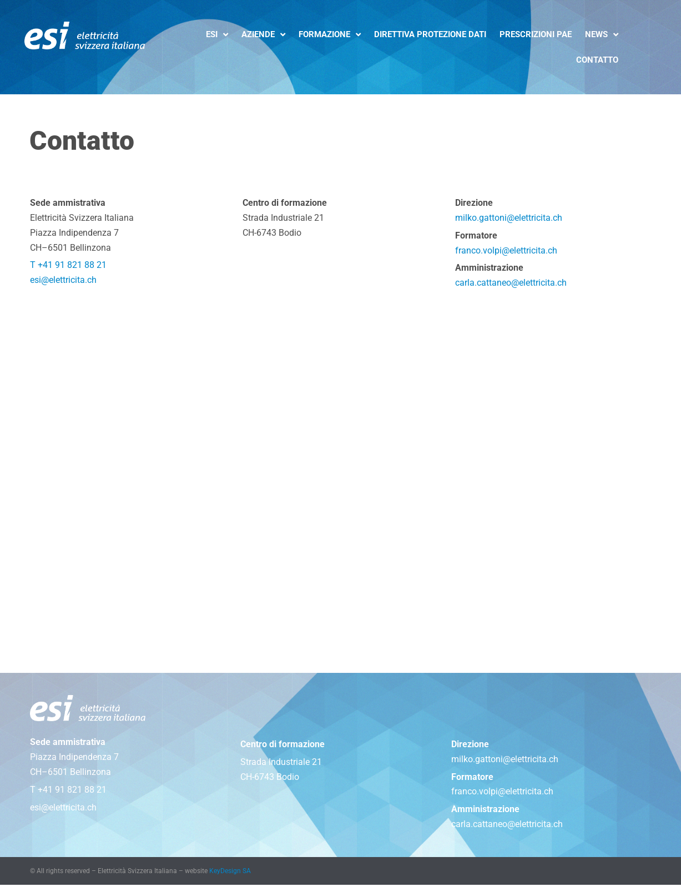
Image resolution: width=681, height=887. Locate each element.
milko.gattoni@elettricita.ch (508, 218)
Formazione (330, 34)
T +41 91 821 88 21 (68, 266)
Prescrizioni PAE (536, 34)
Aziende (263, 34)
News (601, 34)
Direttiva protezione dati (430, 34)
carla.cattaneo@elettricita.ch (511, 284)
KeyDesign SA (230, 873)
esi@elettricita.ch (63, 281)
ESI (217, 34)
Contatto (597, 60)
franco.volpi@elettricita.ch (506, 251)
